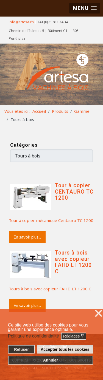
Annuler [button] (50, 360)
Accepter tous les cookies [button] (65, 349)
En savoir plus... (27, 237)
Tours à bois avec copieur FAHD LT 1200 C (73, 262)
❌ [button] (98, 313)
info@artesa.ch (21, 21)
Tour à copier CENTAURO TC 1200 (74, 191)
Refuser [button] (21, 349)
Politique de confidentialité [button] (33, 336)
